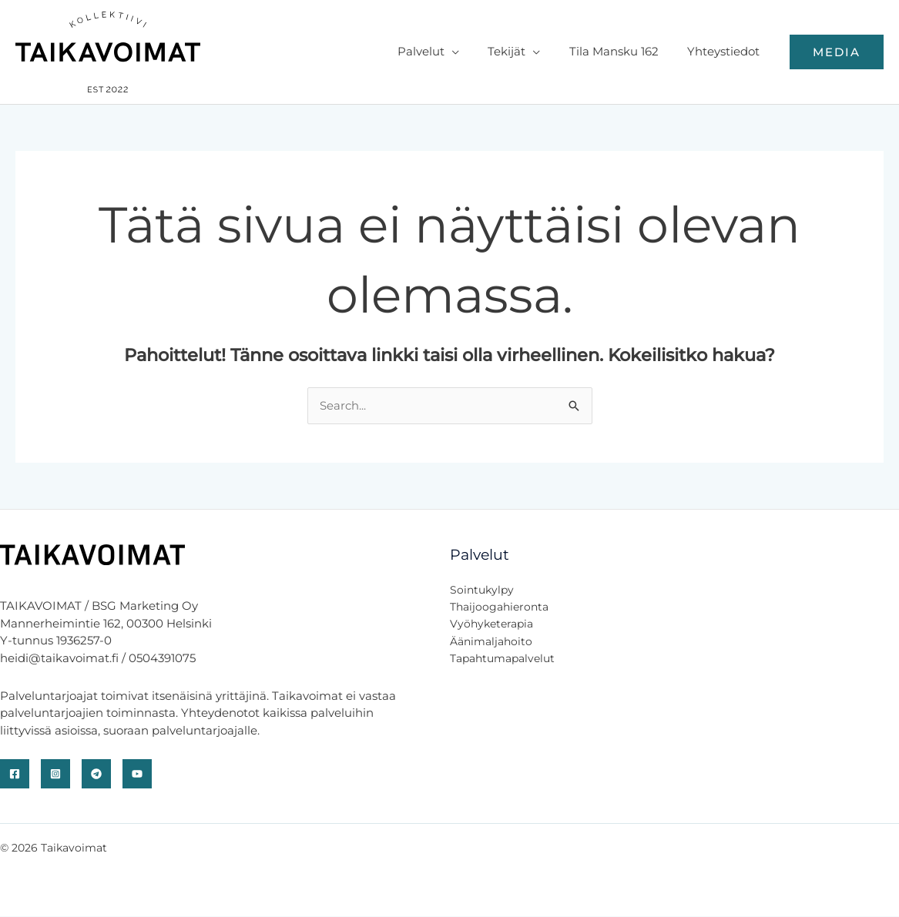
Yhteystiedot (726, 51)
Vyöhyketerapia (491, 624)
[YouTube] (137, 774)
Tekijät (521, 51)
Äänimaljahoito (491, 641)
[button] (837, 52)
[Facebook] (14, 774)
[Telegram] (96, 774)
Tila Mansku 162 (622, 51)
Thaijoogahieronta (499, 607)
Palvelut (441, 51)
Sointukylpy (482, 590)
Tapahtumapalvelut (502, 659)
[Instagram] (55, 774)
